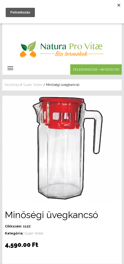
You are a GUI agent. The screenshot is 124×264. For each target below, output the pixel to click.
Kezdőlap (12, 85)
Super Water (32, 85)
